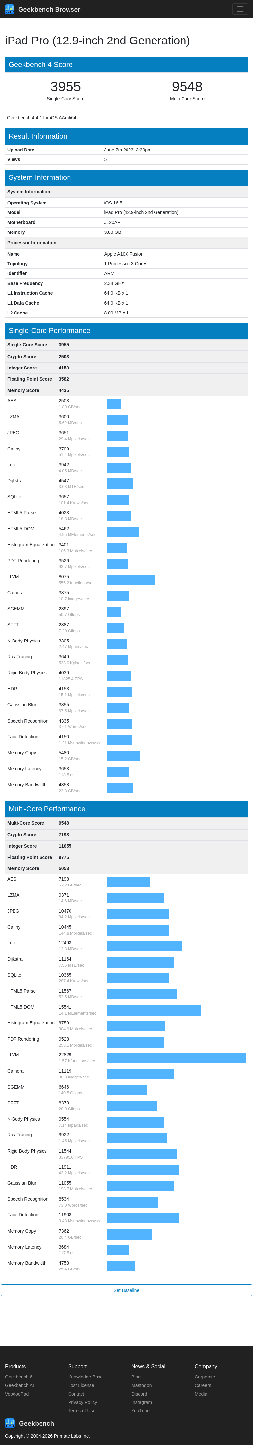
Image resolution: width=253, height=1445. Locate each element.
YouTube (140, 1410)
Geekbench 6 (18, 1376)
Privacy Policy (82, 1402)
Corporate (205, 1376)
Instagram (141, 1402)
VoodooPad (17, 1394)
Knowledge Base (85, 1376)
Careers (203, 1385)
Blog (136, 1376)
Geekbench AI (19, 1385)
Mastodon (141, 1385)
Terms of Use (81, 1410)
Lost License (81, 1385)
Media (201, 1394)
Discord (139, 1394)
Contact (76, 1394)
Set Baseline (127, 1290)
